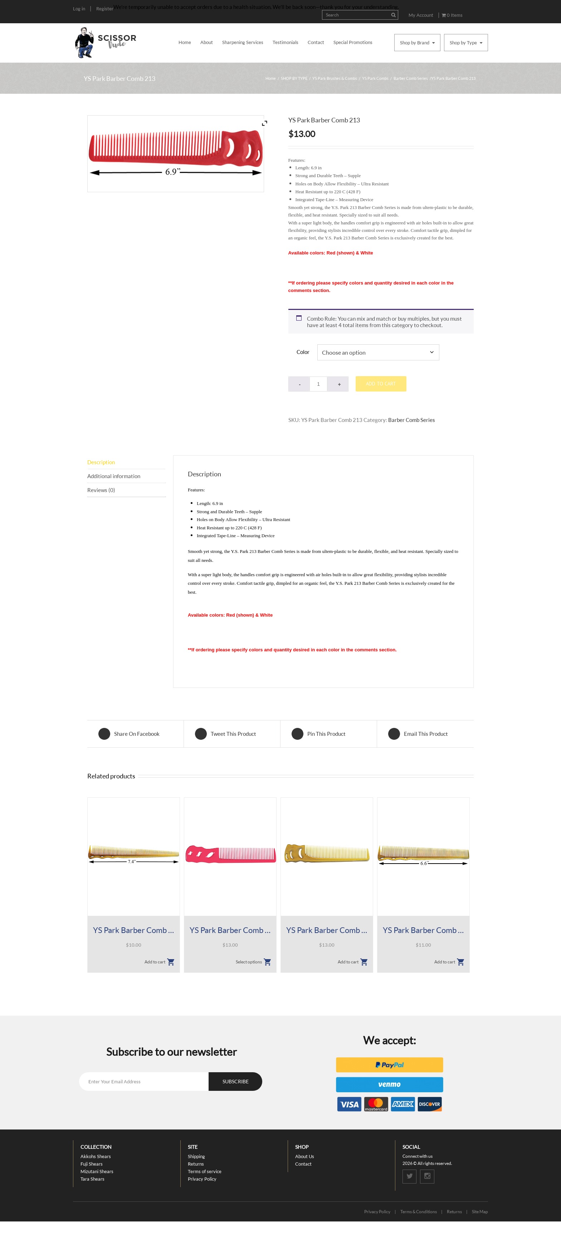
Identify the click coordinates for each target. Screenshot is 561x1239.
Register (104, 8)
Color (303, 352)
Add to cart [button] (155, 962)
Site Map (480, 1212)
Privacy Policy (202, 1179)
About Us (304, 1156)
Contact (316, 42)
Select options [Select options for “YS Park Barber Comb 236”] (249, 962)
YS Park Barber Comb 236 (230, 930)
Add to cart (381, 383)
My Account (421, 15)
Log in (79, 8)
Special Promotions (352, 42)
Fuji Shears (92, 1164)
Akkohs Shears (96, 1156)
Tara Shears (92, 1179)
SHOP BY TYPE (294, 78)
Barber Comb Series (411, 78)
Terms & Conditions (418, 1212)
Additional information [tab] (113, 476)
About (206, 42)
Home (185, 42)
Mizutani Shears (97, 1171)
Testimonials (285, 42)
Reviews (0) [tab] (101, 490)
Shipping (196, 1156)
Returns (196, 1164)
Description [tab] (101, 462)
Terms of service (204, 1171)
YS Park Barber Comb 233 (326, 930)
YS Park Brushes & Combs (334, 78)
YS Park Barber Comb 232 (423, 930)
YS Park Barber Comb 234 (133, 930)
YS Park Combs (375, 78)
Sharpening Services (242, 42)
